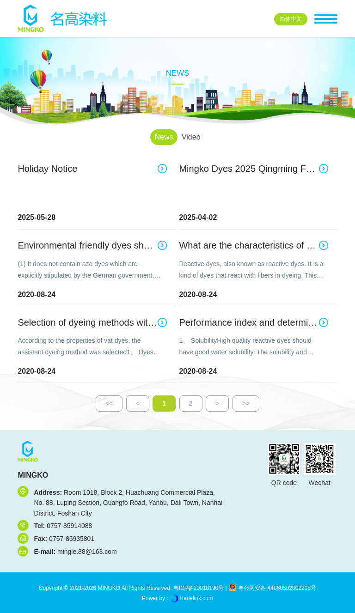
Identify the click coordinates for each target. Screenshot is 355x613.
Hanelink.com (196, 598)
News (163, 137)
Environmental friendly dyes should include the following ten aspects (92, 245)
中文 (291, 19)
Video (191, 137)
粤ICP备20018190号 (198, 588)
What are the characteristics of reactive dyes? (253, 245)
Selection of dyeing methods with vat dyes (92, 322)
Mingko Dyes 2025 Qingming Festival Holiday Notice (253, 169)
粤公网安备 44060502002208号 (272, 588)
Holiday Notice (47, 169)
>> (246, 403)
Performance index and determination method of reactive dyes (253, 322)
